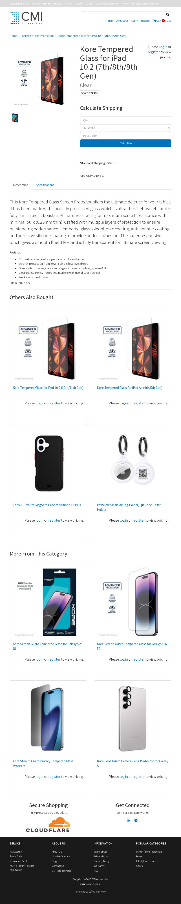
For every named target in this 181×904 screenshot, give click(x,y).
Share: (90, 93)
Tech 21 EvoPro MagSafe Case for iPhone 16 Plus (47, 505)
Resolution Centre (19, 861)
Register (145, 20)
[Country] (125, 128)
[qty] (125, 120)
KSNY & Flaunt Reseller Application (22, 867)
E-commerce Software (86, 891)
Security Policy (101, 861)
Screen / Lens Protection (145, 3)
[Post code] (125, 135)
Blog (110, 20)
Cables (78, 3)
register (154, 52)
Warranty (99, 865)
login (163, 46)
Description (20, 185)
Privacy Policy (101, 856)
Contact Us (122, 20)
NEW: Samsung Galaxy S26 (46, 3)
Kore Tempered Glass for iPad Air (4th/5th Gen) (129, 388)
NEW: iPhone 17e (19, 3)
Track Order (16, 856)
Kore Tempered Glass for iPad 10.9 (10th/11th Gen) (48, 388)
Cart (162, 20)
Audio (68, 3)
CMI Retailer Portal (62, 870)
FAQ (96, 870)
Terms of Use (100, 851)
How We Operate (61, 856)
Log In (134, 20)
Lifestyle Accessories (107, 3)
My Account (16, 851)
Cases (89, 3)
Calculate (125, 143)
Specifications (45, 185)
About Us (57, 851)
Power (125, 3)
